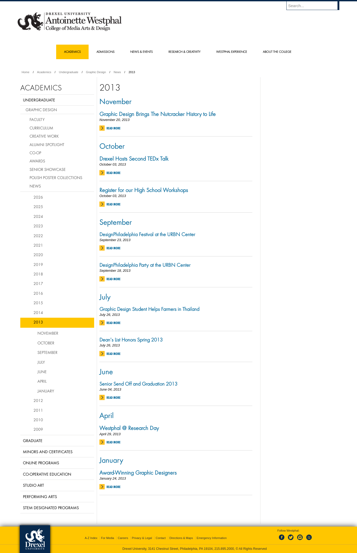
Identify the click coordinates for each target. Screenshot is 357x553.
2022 (38, 235)
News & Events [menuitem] (141, 52)
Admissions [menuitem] (105, 52)
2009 (38, 429)
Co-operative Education (47, 474)
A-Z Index (91, 538)
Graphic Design (96, 72)
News (117, 72)
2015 (38, 302)
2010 (38, 419)
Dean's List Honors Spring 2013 (131, 339)
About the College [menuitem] (277, 52)
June (106, 371)
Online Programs (41, 462)
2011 (38, 410)
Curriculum (41, 127)
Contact (161, 538)
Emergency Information (212, 538)
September (115, 222)
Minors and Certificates (48, 451)
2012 (38, 400)
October (112, 146)
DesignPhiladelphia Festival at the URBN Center (147, 234)
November (115, 101)
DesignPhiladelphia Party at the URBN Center (144, 265)
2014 (38, 312)
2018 (38, 273)
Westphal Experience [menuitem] (231, 52)
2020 (38, 254)
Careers (123, 538)
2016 (38, 293)
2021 (38, 245)
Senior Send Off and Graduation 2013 (138, 384)
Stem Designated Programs (51, 507)
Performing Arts (40, 496)
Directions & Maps (181, 538)
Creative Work (44, 136)
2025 (38, 206)
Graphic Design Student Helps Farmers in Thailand (149, 309)
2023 (38, 225)
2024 (38, 216)
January (111, 460)
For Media (107, 538)
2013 (38, 322)
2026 (38, 197)
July (104, 297)
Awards (37, 160)
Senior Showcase (48, 169)
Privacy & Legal (142, 538)
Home (25, 72)
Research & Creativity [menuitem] (184, 52)
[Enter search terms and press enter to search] (315, 5)
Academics (44, 72)
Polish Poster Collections (56, 177)
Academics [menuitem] (72, 52)
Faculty (37, 119)
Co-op (35, 152)
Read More (113, 128)
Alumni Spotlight (47, 144)
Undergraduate (68, 72)
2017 (38, 283)
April (106, 415)
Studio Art (33, 485)
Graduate (32, 440)
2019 (38, 264)
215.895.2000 (224, 549)
